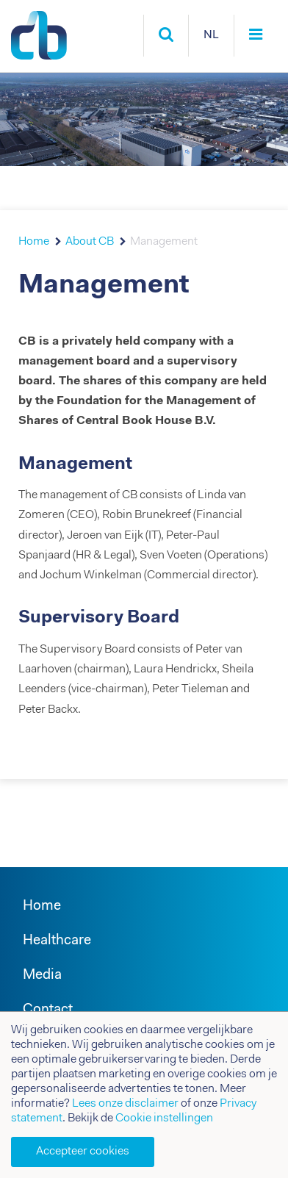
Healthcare (57, 941)
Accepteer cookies (82, 1151)
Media (42, 976)
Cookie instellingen (164, 1118)
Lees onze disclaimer (125, 1104)
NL (211, 35)
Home (33, 242)
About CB (89, 242)
